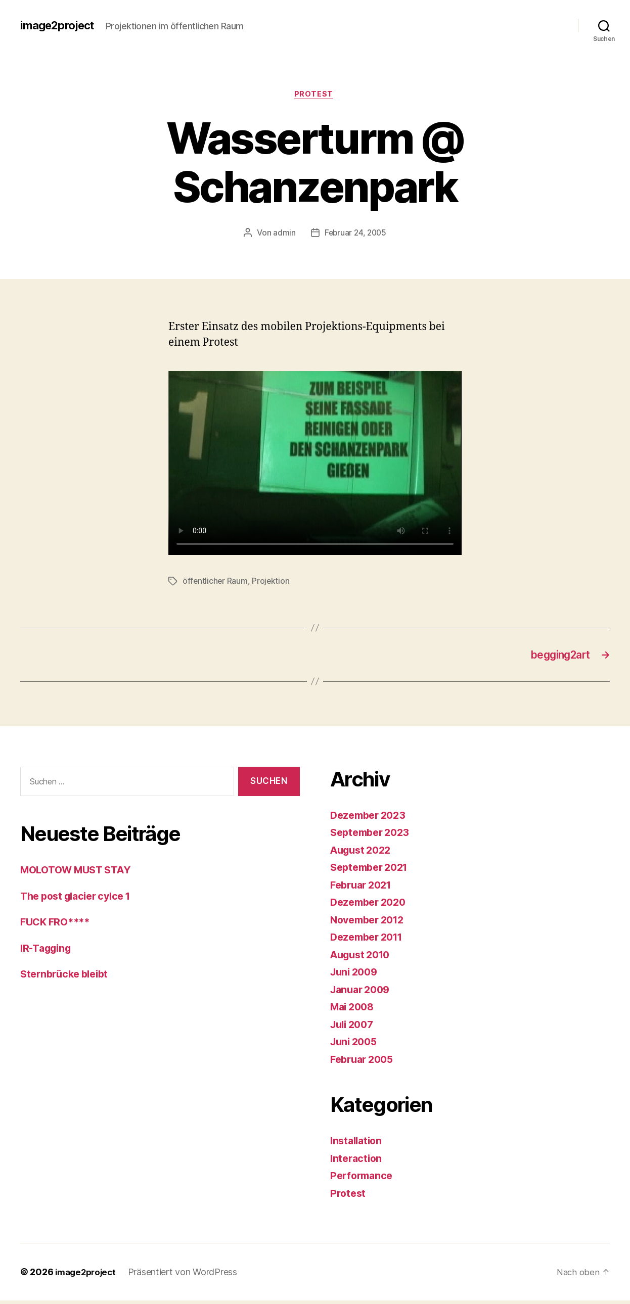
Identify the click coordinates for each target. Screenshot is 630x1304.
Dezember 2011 (370, 940)
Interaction (357, 1161)
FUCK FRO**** (57, 925)
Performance (363, 1179)
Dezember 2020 (371, 905)
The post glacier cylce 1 (80, 899)
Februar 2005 (364, 1062)
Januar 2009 (362, 993)
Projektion (272, 583)
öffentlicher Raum (215, 583)
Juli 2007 (354, 1027)
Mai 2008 (354, 1010)
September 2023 (373, 835)
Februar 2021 (363, 888)
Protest (315, 95)
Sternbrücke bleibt (67, 977)
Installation (358, 1144)
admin (283, 234)
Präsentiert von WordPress (187, 1275)
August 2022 (363, 853)
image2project (60, 25)
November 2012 (370, 923)
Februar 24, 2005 (355, 234)
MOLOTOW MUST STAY (80, 873)
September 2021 (372, 870)
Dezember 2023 (371, 818)
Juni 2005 (355, 1045)
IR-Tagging (47, 951)
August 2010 (363, 958)
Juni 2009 (356, 975)
